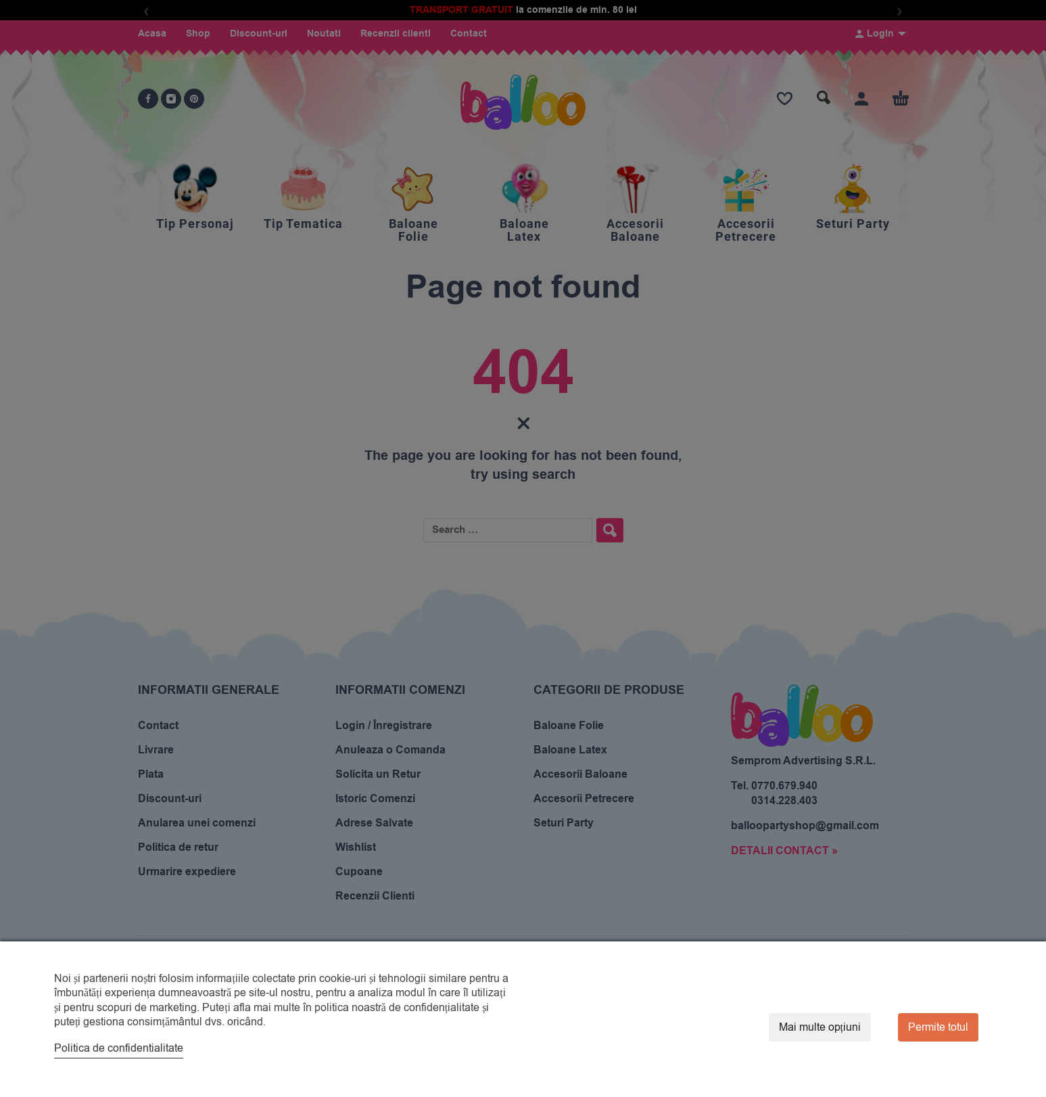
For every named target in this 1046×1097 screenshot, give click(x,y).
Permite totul (938, 1027)
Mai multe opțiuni (820, 1027)
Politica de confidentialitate (118, 1048)
